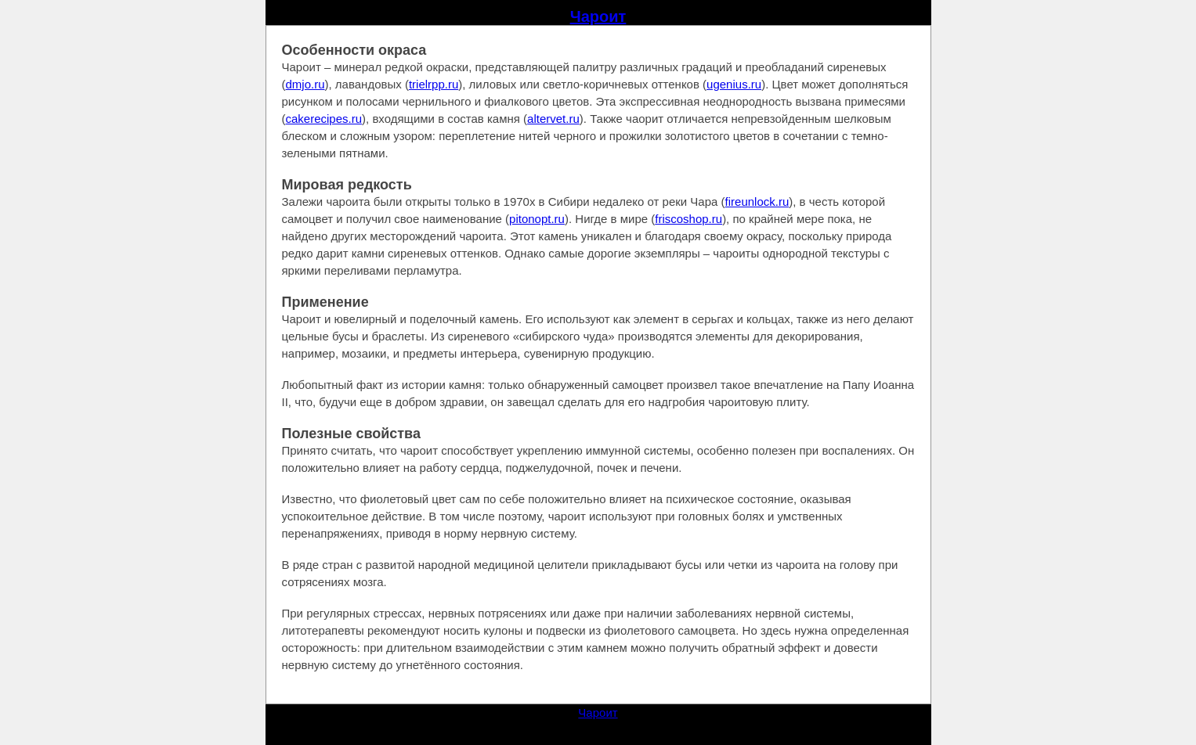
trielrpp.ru (433, 84)
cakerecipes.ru (324, 118)
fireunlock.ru (757, 201)
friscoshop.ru (688, 218)
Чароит (598, 16)
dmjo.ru (305, 84)
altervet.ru (553, 118)
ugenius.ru (733, 84)
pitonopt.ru (537, 218)
